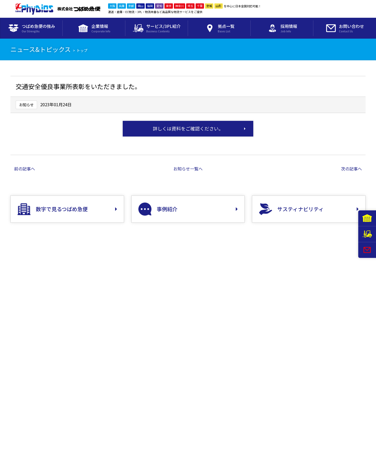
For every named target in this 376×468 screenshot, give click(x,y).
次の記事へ (351, 168)
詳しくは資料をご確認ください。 (188, 128)
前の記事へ (24, 168)
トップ (82, 50)
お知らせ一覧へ (188, 168)
